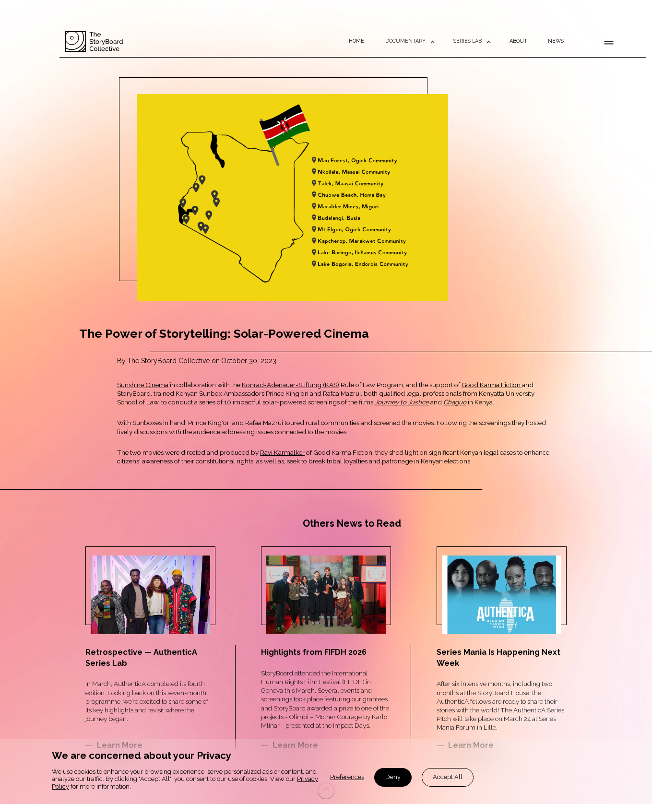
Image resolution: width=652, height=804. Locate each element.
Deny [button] (393, 776)
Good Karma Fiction (492, 385)
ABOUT (518, 41)
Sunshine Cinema (142, 385)
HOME (356, 41)
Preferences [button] (347, 776)
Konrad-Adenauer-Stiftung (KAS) (290, 385)
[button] (409, 41)
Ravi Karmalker (282, 452)
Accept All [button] (447, 776)
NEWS (556, 41)
